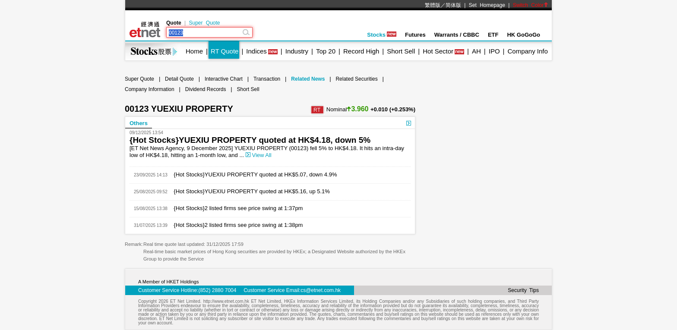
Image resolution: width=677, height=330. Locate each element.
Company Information (149, 89)
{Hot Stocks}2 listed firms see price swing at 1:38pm (235, 225)
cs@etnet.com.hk (321, 290)
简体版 (453, 5)
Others (139, 123)
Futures (415, 34)
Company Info (527, 51)
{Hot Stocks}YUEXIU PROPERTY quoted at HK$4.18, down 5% (250, 140)
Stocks (381, 34)
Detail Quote (179, 79)
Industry (296, 51)
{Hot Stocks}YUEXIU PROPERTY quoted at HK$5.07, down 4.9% (252, 174)
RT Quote (224, 51)
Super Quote (204, 23)
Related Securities (356, 79)
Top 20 (325, 51)
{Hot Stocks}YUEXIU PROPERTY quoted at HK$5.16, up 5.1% (249, 191)
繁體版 (432, 5)
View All (259, 155)
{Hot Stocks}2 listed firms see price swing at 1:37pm (235, 208)
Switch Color (530, 5)
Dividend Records (205, 89)
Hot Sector (438, 51)
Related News (308, 79)
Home (194, 51)
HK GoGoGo (523, 34)
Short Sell (401, 51)
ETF (493, 34)
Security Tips (523, 290)
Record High (361, 51)
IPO (494, 51)
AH (476, 51)
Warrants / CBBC (456, 34)
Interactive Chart (224, 79)
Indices (256, 51)
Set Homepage (487, 5)
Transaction (266, 79)
